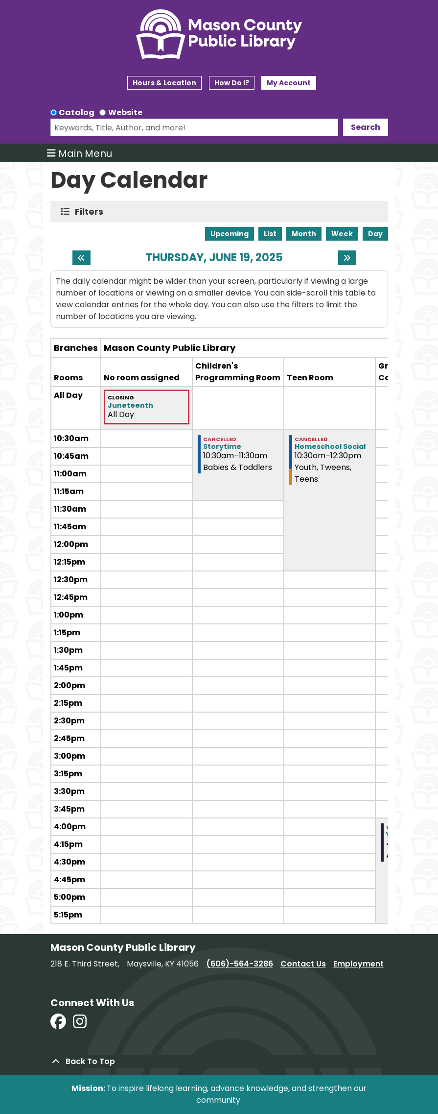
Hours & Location (164, 83)
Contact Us (303, 963)
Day (375, 234)
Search (365, 127)
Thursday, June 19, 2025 (214, 257)
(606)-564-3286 (239, 963)
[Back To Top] (219, 1061)
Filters (91, 211)
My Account (289, 83)
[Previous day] (81, 257)
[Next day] (347, 257)
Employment (358, 963)
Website (125, 112)
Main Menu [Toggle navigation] (79, 153)
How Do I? (231, 83)
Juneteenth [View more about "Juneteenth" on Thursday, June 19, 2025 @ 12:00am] (130, 405)
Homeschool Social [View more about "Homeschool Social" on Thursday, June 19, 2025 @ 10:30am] (330, 446)
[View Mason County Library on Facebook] (59, 1024)
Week (342, 234)
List (270, 234)
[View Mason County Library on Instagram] (80, 1024)
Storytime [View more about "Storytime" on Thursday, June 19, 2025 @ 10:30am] (222, 446)
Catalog (76, 112)
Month (304, 234)
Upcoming (229, 234)
